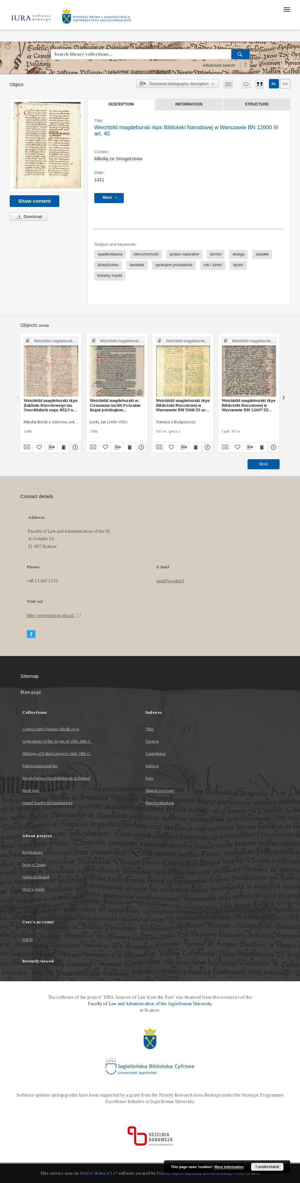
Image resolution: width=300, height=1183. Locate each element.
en (285, 84)
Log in (27, 939)
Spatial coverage (159, 790)
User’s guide (33, 889)
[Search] (240, 54)
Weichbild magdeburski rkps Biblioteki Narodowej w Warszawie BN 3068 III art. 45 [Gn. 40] (183, 405)
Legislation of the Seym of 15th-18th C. (57, 741)
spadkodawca (110, 254)
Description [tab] (121, 104)
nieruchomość (146, 254)
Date (149, 778)
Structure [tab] (257, 104)
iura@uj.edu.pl (170, 581)
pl (273, 84)
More (263, 464)
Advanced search (219, 65)
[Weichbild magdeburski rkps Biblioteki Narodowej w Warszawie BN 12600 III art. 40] (47, 145)
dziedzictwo (108, 265)
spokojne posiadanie (173, 265)
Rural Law (30, 790)
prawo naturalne (184, 254)
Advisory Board (35, 876)
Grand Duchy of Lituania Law (47, 802)
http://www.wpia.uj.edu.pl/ (54, 615)
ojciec (238, 265)
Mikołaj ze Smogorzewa (118, 158)
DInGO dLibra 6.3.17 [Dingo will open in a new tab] (99, 1173)
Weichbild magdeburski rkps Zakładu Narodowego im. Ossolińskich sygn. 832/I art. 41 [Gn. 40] (51, 405)
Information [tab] (188, 104)
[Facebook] (31, 634)
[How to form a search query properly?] (245, 65)
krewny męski (110, 275)
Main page (30, 692)
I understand (267, 1167)
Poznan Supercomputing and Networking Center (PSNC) (208, 1173)
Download (28, 217)
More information (229, 1167)
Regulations (32, 852)
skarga (238, 254)
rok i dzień (212, 265)
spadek (262, 254)
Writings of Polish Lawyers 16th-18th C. (56, 753)
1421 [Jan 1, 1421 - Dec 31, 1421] (99, 179)
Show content (34, 201)
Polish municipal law (40, 765)
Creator (152, 741)
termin (215, 254)
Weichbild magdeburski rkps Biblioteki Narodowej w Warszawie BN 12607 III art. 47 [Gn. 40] (248, 405)
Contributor (155, 753)
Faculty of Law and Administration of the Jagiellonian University (150, 1004)
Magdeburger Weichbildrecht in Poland (56, 778)
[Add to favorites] (246, 84)
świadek (137, 265)
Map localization (159, 802)
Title (149, 728)
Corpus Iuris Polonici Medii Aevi (50, 728)
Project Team (34, 864)
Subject (152, 765)
